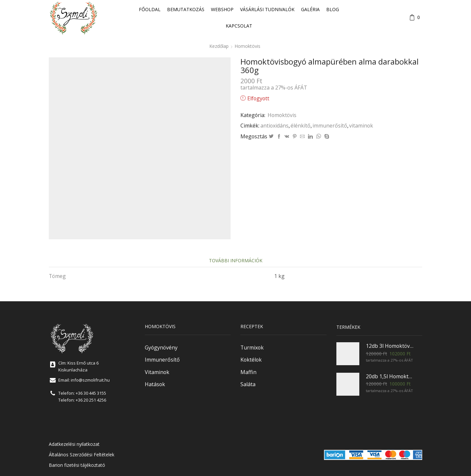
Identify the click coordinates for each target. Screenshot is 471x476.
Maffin (248, 372)
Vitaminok (157, 372)
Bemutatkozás (185, 9)
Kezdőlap (219, 46)
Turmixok (252, 347)
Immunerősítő (162, 359)
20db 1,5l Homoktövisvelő (390, 376)
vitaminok (361, 125)
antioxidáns (274, 125)
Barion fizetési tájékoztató (77, 465)
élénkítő (301, 125)
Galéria (310, 9)
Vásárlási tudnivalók (267, 9)
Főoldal (149, 9)
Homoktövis (247, 46)
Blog (332, 9)
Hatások (155, 384)
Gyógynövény (161, 347)
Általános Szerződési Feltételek (81, 454)
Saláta (247, 384)
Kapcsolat (239, 26)
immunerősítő (329, 125)
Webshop (222, 9)
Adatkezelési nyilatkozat (74, 444)
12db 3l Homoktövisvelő (390, 345)
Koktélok (251, 359)
